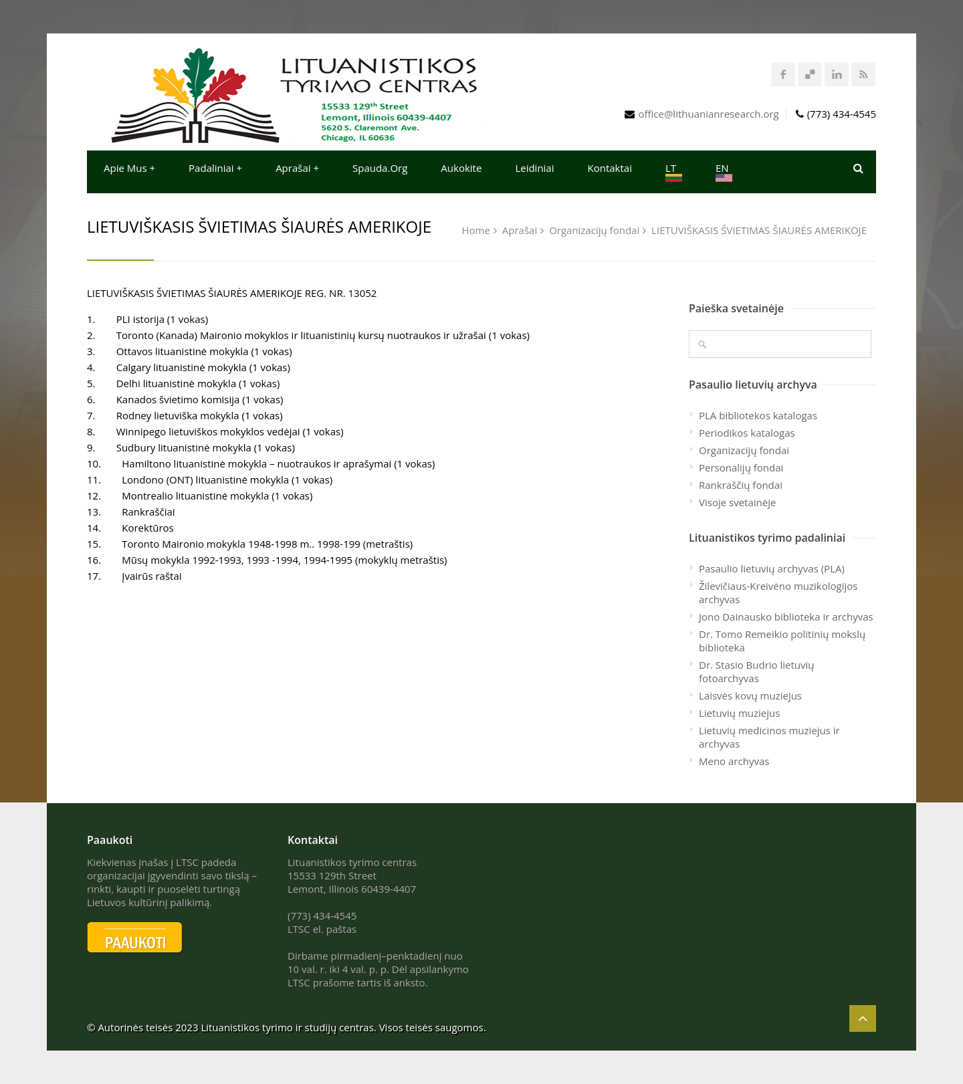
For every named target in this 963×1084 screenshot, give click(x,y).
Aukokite (461, 168)
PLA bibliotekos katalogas (758, 415)
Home (476, 230)
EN (724, 171)
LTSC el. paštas (322, 929)
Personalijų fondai (741, 467)
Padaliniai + (215, 168)
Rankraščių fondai (740, 485)
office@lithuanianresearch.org (708, 113)
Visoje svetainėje (737, 502)
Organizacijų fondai (594, 230)
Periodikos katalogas (747, 432)
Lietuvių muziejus (739, 713)
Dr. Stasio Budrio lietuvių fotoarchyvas (757, 671)
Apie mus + (129, 168)
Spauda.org (379, 168)
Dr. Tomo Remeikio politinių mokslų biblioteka (782, 640)
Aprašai (519, 230)
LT (673, 171)
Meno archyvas (734, 761)
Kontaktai (610, 168)
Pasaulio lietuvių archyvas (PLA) (772, 568)
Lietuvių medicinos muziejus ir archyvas (769, 737)
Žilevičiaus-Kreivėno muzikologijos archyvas (778, 592)
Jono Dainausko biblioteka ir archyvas (786, 616)
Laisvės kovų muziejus (750, 695)
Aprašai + (297, 168)
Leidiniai (534, 168)
